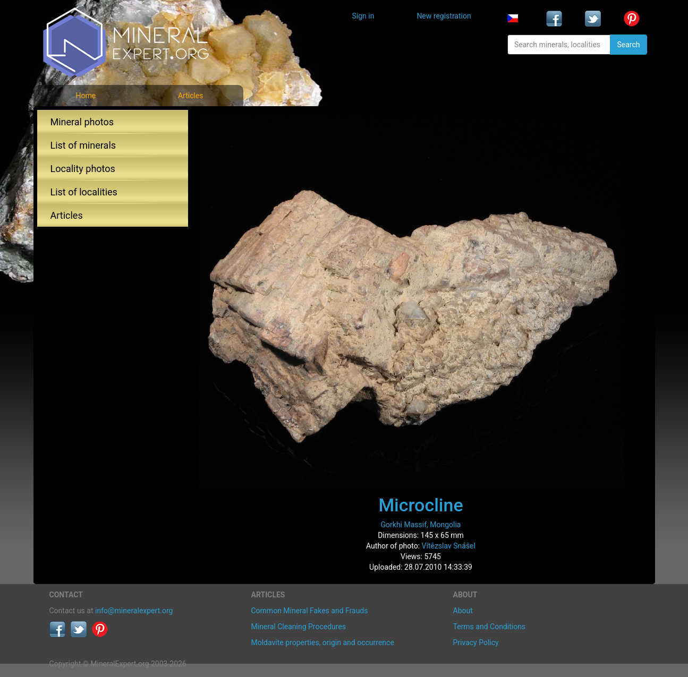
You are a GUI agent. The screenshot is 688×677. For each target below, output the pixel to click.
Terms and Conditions (489, 626)
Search (628, 44)
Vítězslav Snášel (448, 546)
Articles (190, 95)
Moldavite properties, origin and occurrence (322, 642)
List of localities (83, 192)
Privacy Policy (476, 642)
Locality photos (82, 168)
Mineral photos (82, 121)
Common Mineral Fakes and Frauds (309, 610)
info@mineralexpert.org (134, 610)
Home (85, 95)
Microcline (420, 505)
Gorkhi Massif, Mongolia (421, 524)
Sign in (363, 16)
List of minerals (83, 145)
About (463, 610)
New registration (444, 16)
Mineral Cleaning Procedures (298, 626)
